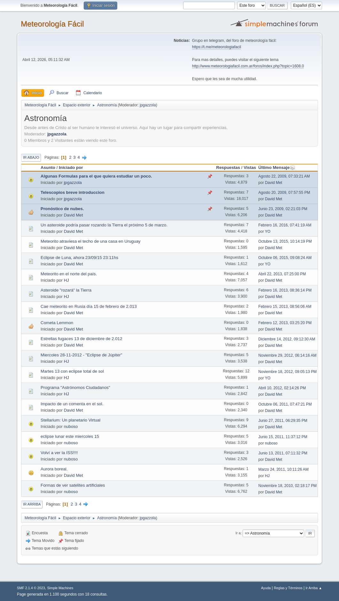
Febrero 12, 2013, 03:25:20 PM (285, 323)
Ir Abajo (31, 157)
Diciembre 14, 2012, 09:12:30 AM (286, 339)
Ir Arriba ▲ (314, 588)
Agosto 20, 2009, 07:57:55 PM (284, 192)
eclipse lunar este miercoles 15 (70, 436)
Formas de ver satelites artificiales (73, 485)
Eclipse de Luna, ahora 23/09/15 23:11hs (79, 257)
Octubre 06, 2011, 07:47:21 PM (285, 404)
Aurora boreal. (54, 469)
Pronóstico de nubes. (62, 208)
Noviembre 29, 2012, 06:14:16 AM (287, 355)
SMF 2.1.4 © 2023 (31, 588)
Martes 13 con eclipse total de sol (72, 371)
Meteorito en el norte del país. (69, 273)
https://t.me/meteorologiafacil (216, 47)
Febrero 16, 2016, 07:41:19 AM (285, 225)
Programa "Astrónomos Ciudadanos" (75, 387)
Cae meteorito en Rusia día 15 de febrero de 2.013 (89, 306)
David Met (273, 182)
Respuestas (228, 167)
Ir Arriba (32, 504)
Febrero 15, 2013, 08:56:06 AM (285, 306)
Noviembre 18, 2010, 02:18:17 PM (287, 485)
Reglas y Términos (288, 588)
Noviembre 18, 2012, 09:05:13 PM (287, 371)
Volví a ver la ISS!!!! (59, 452)
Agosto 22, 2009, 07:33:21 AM (284, 176)
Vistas (250, 167)
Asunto (48, 167)
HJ (66, 280)
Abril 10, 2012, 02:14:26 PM (282, 388)
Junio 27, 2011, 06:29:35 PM (282, 420)
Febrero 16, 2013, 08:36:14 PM (285, 290)
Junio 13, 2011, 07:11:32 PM (282, 453)
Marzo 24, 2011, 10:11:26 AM (283, 469)
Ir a (238, 533)
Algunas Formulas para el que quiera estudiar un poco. (96, 176)
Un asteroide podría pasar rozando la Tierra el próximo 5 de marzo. (104, 225)
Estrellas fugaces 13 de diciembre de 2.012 (81, 338)
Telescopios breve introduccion (72, 192)
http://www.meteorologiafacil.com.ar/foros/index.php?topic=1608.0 (248, 66)
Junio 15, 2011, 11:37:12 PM (282, 437)
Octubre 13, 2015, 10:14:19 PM (285, 241)
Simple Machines (60, 588)
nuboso (71, 426)
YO (267, 231)
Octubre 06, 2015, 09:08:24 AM (285, 257)
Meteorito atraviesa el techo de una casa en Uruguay (91, 241)
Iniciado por (71, 167)
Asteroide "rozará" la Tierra (66, 290)
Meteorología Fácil (52, 23)
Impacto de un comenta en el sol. (72, 403)
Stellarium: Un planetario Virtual (70, 420)
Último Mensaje (277, 167)
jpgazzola (148, 105)
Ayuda (266, 588)
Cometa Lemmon (57, 322)
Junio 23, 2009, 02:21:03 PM (282, 209)
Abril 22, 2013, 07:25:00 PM (282, 274)
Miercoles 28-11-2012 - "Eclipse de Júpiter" (81, 355)
